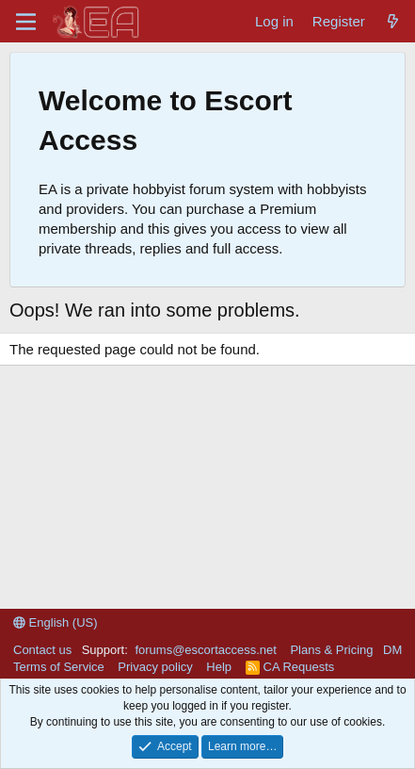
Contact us (42, 650)
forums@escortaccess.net (205, 650)
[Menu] (26, 22)
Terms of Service (58, 667)
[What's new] (393, 21)
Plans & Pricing (331, 650)
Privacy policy (155, 667)
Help (218, 667)
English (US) (55, 622)
